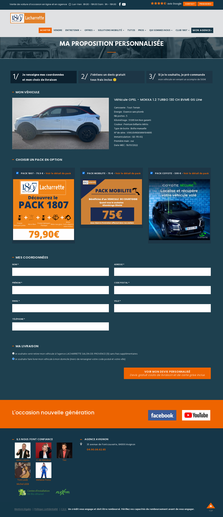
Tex (64, 452)
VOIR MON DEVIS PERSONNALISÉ (167, 373)
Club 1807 (183, 31)
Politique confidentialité (46, 509)
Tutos (131, 31)
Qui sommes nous (160, 31)
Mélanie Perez (43, 472)
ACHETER (45, 31)
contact (190, 4)
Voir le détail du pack (58, 174)
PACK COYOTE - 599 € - (179, 206)
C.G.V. (64, 509)
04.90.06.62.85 (96, 449)
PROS (142, 31)
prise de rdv (205, 4)
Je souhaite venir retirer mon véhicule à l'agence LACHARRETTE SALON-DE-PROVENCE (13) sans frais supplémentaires (76, 354)
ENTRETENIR (73, 31)
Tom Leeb (22, 472)
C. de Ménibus (43, 452)
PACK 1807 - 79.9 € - (43, 206)
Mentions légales (22, 509)
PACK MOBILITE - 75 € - (111, 198)
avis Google (166, 3)
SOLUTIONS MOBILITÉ (111, 31)
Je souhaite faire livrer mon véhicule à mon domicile (70, 359)
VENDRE (57, 31)
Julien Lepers (22, 452)
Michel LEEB (23, 484)
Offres (89, 31)
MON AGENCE (202, 30)
